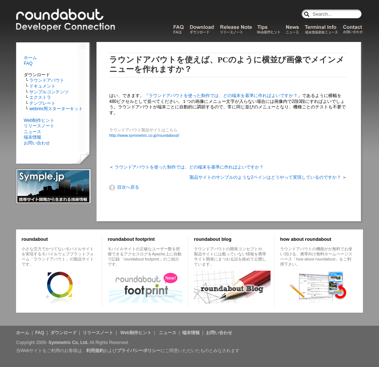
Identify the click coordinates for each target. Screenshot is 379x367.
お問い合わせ (37, 143)
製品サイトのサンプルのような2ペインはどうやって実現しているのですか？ (265, 177)
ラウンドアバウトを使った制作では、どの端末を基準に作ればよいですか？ (223, 95)
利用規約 (95, 350)
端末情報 (32, 137)
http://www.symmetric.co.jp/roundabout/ (144, 135)
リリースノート (39, 125)
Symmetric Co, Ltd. (68, 342)
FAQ (28, 63)
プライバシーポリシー (139, 350)
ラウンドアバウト (46, 80)
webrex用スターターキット (55, 108)
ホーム (30, 57)
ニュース (32, 131)
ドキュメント (41, 86)
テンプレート (41, 103)
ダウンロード (63, 332)
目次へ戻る (128, 187)
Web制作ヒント (39, 120)
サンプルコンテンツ (48, 91)
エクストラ (39, 97)
